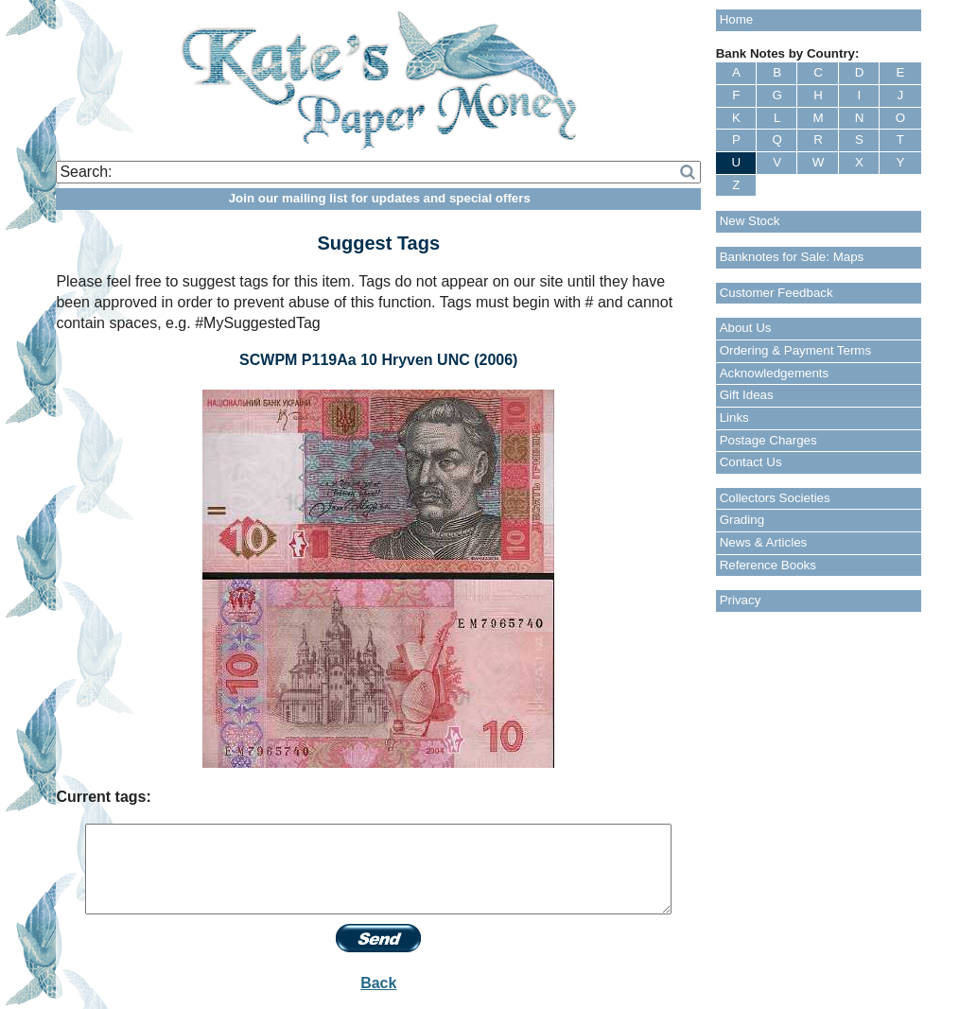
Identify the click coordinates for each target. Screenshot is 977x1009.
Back (378, 983)
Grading (742, 520)
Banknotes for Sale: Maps (792, 257)
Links (734, 417)
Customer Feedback (776, 293)
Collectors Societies (775, 498)
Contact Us (751, 462)
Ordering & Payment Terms (796, 350)
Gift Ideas (747, 395)
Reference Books (768, 565)
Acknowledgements (774, 373)
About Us (746, 328)
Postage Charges (768, 440)
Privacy (740, 600)
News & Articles (764, 542)
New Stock (750, 221)
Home (737, 19)
